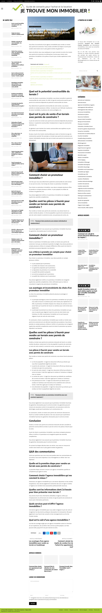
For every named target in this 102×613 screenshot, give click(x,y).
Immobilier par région (83, 171)
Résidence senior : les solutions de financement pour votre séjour (17, 240)
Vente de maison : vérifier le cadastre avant (17, 33)
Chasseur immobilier (83, 124)
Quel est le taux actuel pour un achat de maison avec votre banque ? (17, 183)
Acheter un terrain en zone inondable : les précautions (16, 43)
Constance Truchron (35, 38)
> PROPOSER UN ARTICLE (29, 1)
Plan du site (96, 609)
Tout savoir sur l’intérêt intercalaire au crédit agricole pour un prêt (17, 212)
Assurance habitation (83, 117)
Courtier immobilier (83, 136)
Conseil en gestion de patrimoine (86, 128)
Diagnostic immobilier (83, 145)
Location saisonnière (83, 186)
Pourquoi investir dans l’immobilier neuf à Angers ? (65, 568)
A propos (61, 609)
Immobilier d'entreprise (84, 164)
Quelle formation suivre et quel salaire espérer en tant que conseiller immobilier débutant (87, 291)
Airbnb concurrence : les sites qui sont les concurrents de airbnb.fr (94, 324)
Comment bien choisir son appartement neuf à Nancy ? (35, 568)
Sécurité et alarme (82, 198)
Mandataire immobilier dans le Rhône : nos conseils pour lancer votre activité (17, 84)
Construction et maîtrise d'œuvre (86, 133)
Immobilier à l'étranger (84, 162)
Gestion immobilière (83, 157)
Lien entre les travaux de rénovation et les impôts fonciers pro (17, 114)
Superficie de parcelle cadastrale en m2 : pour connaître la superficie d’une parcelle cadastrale (82, 326)
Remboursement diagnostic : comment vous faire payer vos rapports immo (16, 250)
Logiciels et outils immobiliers (85, 188)
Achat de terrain (82, 102)
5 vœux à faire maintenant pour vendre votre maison (82, 252)
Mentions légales (83, 609)
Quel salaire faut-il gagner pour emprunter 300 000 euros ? (83, 267)
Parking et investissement (84, 195)
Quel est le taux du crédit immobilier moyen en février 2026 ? (17, 202)
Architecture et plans (83, 114)
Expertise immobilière (83, 150)
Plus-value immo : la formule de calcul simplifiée (16, 135)
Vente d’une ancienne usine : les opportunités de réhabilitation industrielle (17, 53)
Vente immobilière (82, 202)
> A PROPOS (9, 1)
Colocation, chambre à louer (85, 126)
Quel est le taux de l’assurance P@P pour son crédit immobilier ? (17, 192)
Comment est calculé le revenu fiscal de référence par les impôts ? (17, 105)
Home (30, 22)
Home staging (81, 160)
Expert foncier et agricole (84, 148)
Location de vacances (83, 183)
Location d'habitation (83, 179)
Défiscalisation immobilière (85, 140)
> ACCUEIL (3, 1)
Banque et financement (84, 121)
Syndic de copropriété (83, 200)
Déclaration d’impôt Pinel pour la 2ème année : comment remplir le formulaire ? (17, 124)
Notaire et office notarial (84, 193)
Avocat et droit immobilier (84, 119)
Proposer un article (74, 609)
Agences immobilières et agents (86, 105)
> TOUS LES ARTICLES (18, 1)
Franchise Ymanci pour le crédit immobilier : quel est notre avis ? (17, 221)
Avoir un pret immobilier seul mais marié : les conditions (17, 25)
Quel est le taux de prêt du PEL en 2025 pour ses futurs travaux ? (17, 173)
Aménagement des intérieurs (85, 109)
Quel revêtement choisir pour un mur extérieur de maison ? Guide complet (17, 74)
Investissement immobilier (85, 176)
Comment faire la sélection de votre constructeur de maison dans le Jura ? (51, 569)
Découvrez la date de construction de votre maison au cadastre (93, 309)
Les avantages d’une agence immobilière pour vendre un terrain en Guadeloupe (39, 543)
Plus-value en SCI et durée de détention (16, 143)
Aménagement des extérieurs (85, 107)
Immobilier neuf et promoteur (35, 26)
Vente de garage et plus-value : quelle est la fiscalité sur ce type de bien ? (17, 153)
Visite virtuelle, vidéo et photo (85, 207)
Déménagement (82, 143)
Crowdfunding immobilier (84, 138)
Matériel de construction (84, 191)
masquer (46, 64)
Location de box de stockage (85, 181)
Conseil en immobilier (83, 131)
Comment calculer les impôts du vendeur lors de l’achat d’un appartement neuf (63, 544)
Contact (66, 609)
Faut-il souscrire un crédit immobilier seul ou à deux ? (17, 164)
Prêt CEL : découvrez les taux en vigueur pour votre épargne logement (17, 231)
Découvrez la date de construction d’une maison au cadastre (82, 309)
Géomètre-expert (82, 155)
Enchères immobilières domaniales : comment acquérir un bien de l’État (17, 95)
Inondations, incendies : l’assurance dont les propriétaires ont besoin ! (94, 268)
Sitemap (91, 609)
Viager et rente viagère (83, 205)
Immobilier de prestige (83, 167)
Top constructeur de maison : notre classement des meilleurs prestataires (17, 64)
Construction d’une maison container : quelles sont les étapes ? (93, 252)
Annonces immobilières (84, 112)
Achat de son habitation (84, 100)
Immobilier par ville (83, 174)
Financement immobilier (84, 152)
